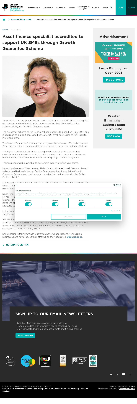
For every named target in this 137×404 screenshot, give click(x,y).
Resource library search (21, 20)
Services (47, 8)
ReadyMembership (127, 389)
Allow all (103, 217)
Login (131, 7)
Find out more (114, 80)
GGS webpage (74, 237)
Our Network (54, 389)
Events (72, 8)
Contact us (6, 389)
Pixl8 (133, 386)
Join (121, 7)
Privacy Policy (73, 389)
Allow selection (68, 217)
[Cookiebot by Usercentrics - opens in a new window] (110, 185)
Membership (33, 8)
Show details (114, 211)
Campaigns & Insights (83, 8)
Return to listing (17, 244)
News (5, 29)
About (105, 8)
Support (59, 8)
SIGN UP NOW (25, 335)
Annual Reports (40, 389)
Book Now (113, 136)
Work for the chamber (22, 389)
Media (94, 8)
